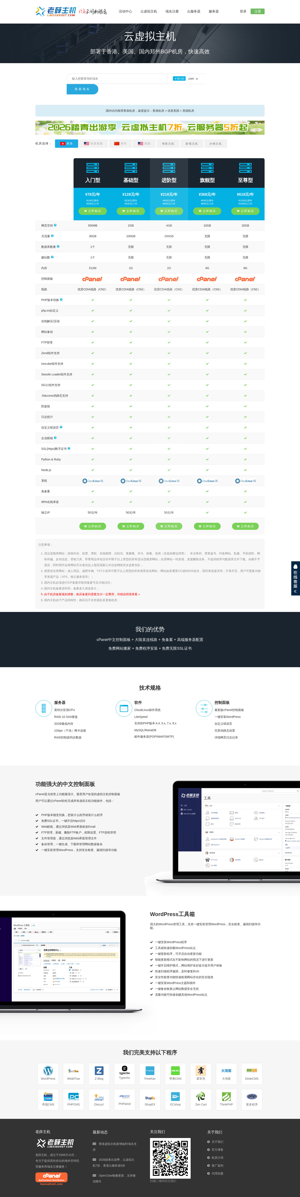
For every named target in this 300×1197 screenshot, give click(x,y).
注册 (257, 11)
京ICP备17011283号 (199, 1191)
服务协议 (223, 1191)
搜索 (216, 78)
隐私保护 (256, 1191)
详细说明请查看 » (128, 583)
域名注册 (172, 11)
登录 (241, 11)
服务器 (214, 11)
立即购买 (92, 200)
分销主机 (215, 133)
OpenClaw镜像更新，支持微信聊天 (114, 1168)
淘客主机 (168, 133)
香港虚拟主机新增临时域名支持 (115, 1136)
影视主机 (192, 133)
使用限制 (240, 1191)
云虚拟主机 (148, 11)
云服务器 (193, 11)
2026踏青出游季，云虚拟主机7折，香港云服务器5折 (113, 1152)
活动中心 (125, 11)
